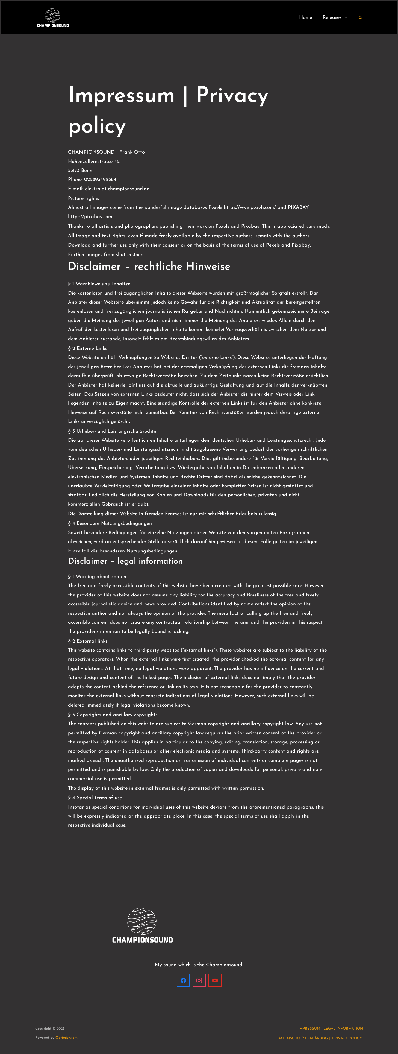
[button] (360, 17)
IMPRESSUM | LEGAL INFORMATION (330, 1028)
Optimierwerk (66, 1038)
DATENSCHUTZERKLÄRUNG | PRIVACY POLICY (320, 1038)
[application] (345, 17)
